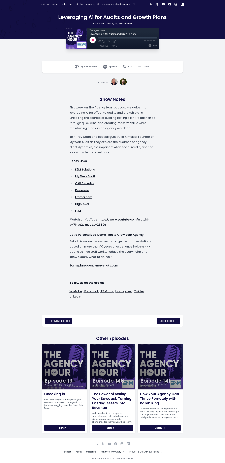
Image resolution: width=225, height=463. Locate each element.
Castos (129, 458)
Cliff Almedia (84, 183)
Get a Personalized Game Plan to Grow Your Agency (106, 235)
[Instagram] (176, 4)
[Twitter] (157, 4)
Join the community (87, 4)
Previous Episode (58, 321)
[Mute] (99, 41)
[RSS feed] (150, 4)
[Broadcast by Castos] (153, 45)
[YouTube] (163, 4)
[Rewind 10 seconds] (103, 41)
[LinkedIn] (182, 4)
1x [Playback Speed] (109, 41)
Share (114, 46)
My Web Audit (85, 176)
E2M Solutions (85, 170)
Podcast (45, 4)
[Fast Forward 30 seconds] (114, 41)
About (55, 4)
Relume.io (82, 190)
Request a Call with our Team (118, 4)
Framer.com (83, 197)
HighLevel (82, 204)
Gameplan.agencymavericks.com (93, 265)
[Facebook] (169, 4)
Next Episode (168, 321)
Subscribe (67, 4)
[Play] (93, 40)
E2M (78, 211)
